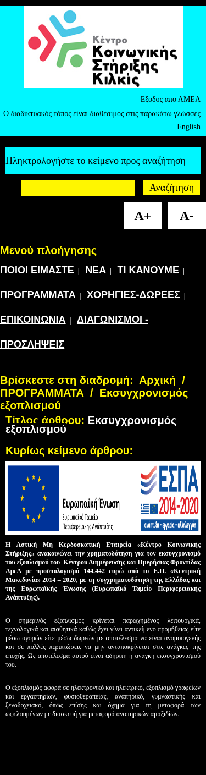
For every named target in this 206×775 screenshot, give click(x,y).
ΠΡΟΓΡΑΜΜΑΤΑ (38, 294)
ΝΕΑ (95, 270)
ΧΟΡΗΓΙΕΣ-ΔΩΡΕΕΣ (133, 294)
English (189, 127)
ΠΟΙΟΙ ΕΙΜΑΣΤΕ (37, 270)
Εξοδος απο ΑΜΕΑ (171, 99)
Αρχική (157, 380)
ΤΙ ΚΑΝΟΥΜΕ (148, 270)
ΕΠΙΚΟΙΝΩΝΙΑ (33, 319)
